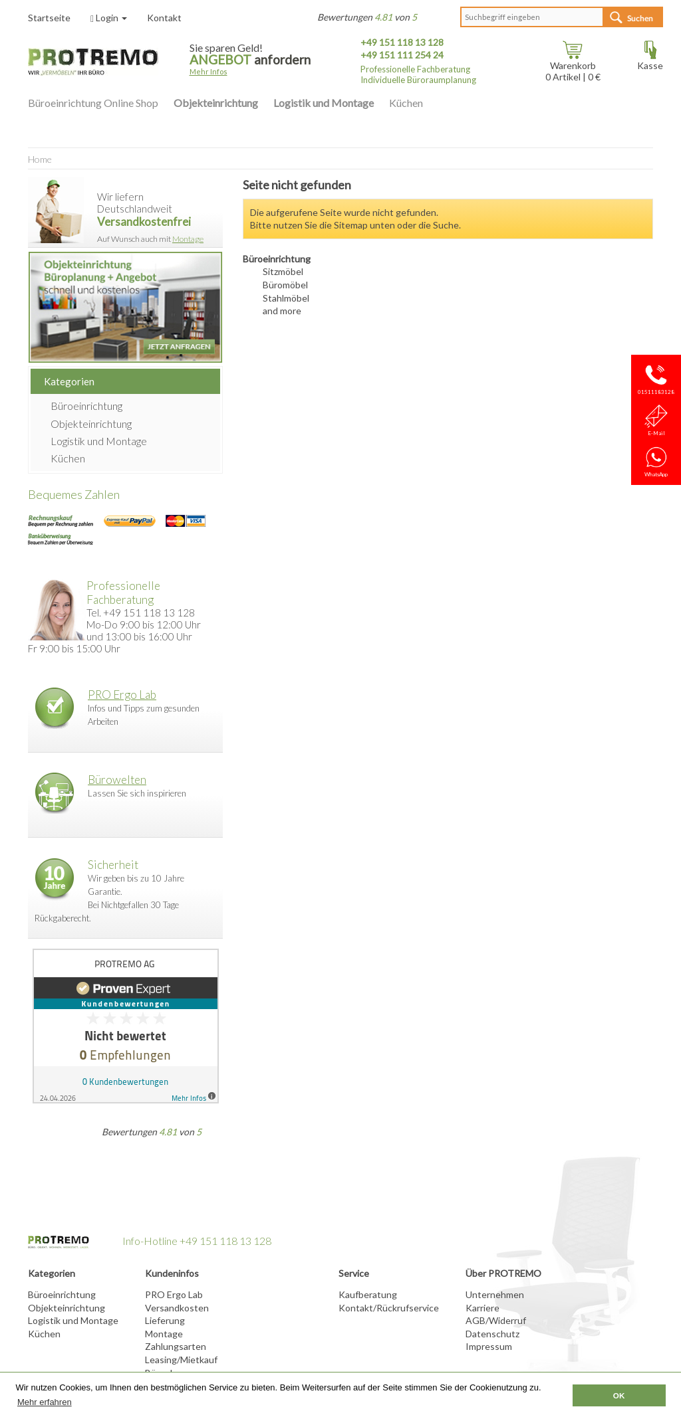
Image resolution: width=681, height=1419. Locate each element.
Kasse (650, 60)
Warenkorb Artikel (570, 66)
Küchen (406, 102)
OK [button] (619, 1395)
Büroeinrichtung (86, 405)
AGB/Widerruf (496, 1320)
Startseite (49, 17)
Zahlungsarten (175, 1346)
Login (108, 18)
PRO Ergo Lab (122, 695)
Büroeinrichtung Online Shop (93, 102)
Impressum (489, 1346)
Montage (188, 239)
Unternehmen (495, 1294)
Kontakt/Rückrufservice (389, 1307)
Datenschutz (492, 1333)
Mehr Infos (208, 71)
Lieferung (165, 1320)
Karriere (482, 1307)
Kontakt (164, 17)
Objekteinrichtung (216, 102)
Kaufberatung (368, 1294)
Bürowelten (117, 780)
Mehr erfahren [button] (44, 1402)
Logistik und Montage (323, 102)
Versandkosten (177, 1307)
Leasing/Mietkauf (181, 1359)
